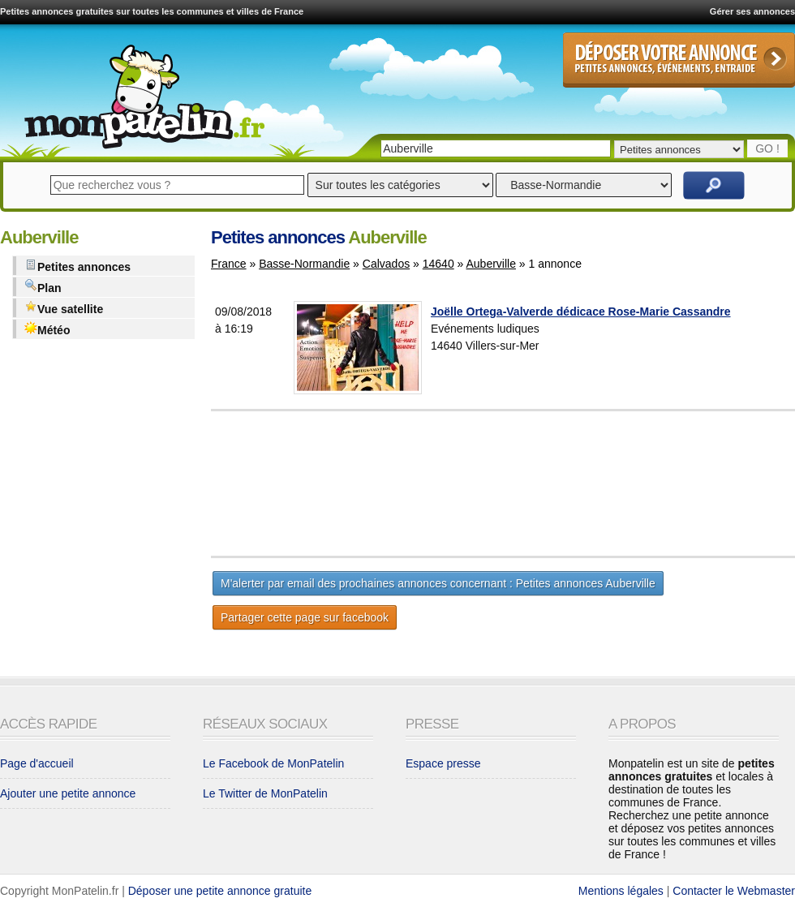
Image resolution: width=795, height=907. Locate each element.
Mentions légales (621, 890)
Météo (47, 329)
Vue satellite (63, 308)
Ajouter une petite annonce (67, 793)
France (229, 263)
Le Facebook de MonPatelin (273, 763)
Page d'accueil (37, 763)
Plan (43, 286)
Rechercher (714, 185)
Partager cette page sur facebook (305, 617)
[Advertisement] (543, 483)
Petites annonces (77, 265)
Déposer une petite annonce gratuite (220, 890)
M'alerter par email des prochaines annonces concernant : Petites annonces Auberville (438, 583)
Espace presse (443, 763)
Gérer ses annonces (752, 11)
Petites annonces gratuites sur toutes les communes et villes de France (151, 11)
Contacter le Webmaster (734, 890)
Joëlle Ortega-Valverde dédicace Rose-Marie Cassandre (581, 311)
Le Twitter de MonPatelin (265, 793)
